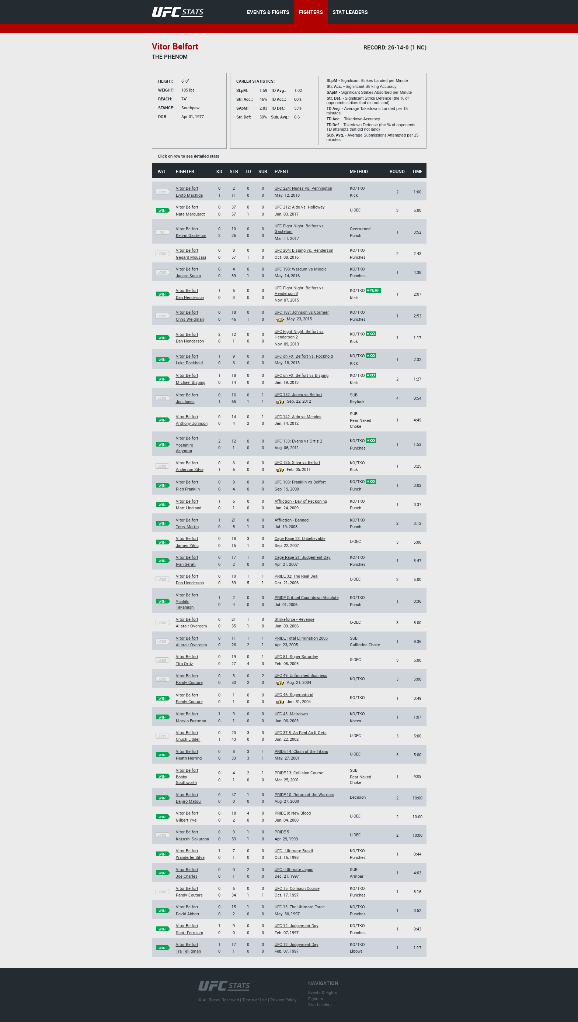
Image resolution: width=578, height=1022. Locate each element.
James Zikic (187, 545)
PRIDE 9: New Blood (293, 813)
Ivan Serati (186, 564)
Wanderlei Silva (190, 857)
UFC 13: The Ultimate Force (300, 906)
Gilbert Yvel (187, 820)
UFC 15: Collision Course (297, 888)
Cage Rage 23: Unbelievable (300, 538)
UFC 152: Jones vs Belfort (298, 394)
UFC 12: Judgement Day (296, 925)
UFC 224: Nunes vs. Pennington (303, 188)
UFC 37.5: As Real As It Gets (301, 732)
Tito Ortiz (184, 663)
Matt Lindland (188, 507)
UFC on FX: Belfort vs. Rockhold (304, 356)
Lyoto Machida (189, 195)
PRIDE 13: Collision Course (299, 772)
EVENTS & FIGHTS (268, 12)
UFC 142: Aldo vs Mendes (298, 416)
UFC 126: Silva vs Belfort (297, 462)
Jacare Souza (188, 275)
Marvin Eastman (191, 720)
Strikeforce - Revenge (294, 619)
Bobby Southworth (186, 779)
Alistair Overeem (191, 626)
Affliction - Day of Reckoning (301, 501)
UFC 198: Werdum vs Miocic (301, 269)
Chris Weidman (190, 319)
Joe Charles (187, 876)
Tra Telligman (188, 951)
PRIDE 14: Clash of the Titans (301, 751)
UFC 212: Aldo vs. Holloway (300, 207)
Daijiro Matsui (189, 801)
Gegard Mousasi (191, 257)
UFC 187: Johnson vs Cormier (302, 312)
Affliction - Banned (292, 520)
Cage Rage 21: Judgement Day (303, 557)
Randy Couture (189, 682)
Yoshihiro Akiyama (184, 447)
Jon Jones (185, 401)
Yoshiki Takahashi (185, 604)
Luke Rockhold (189, 362)
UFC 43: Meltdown (291, 713)
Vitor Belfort (187, 188)
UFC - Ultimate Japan (294, 869)
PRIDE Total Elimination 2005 (301, 638)
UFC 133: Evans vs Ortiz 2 (298, 441)
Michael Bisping (190, 382)
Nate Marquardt (190, 214)
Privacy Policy (283, 999)
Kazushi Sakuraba (192, 839)
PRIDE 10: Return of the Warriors (304, 794)
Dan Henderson (190, 297)
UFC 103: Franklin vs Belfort (300, 482)
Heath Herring (189, 758)
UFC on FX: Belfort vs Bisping (301, 375)
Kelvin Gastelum (191, 235)
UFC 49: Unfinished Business (301, 675)
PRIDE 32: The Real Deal (296, 576)
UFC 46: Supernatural (294, 694)
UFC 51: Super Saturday (296, 656)
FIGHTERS (311, 12)
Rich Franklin (188, 489)
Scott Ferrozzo (189, 932)
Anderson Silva (189, 469)
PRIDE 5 (282, 832)
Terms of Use (254, 999)
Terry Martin (187, 526)
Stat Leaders (320, 1004)
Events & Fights (322, 992)
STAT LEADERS (350, 12)
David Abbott (187, 913)
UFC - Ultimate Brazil (294, 850)
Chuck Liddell (188, 739)
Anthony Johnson (192, 423)
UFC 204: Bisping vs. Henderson (304, 250)
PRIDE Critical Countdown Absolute (307, 597)
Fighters (315, 998)
